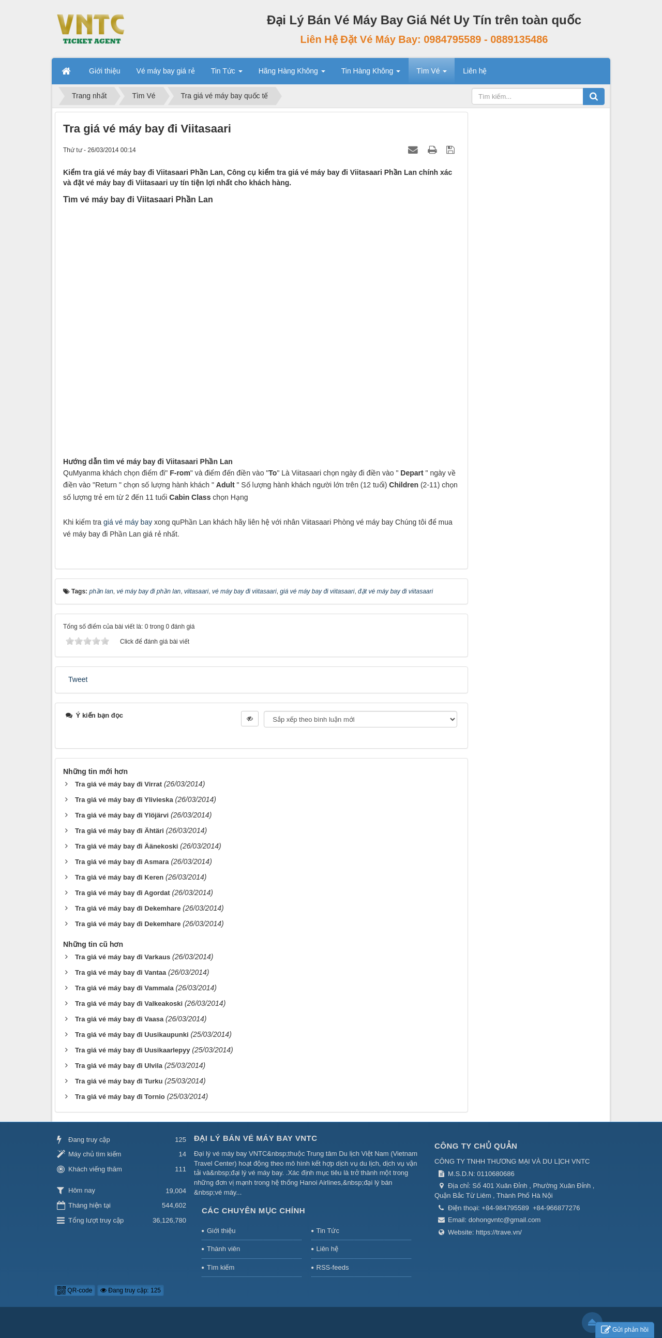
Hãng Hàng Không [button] (292, 74)
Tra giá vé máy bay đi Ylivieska (124, 800)
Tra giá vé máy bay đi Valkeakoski (129, 1003)
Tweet (77, 679)
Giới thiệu (221, 1231)
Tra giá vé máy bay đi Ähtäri (119, 831)
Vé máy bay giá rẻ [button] (166, 71)
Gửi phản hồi (625, 1330)
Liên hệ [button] (475, 71)
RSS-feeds (333, 1267)
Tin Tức (328, 1231)
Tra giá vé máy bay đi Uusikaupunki (132, 1034)
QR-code (74, 1290)
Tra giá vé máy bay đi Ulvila (118, 1065)
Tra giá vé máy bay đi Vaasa (119, 1019)
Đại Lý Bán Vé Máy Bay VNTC (256, 1138)
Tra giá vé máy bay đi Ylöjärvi (122, 815)
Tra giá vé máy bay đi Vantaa (120, 972)
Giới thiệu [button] (105, 71)
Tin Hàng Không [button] (371, 74)
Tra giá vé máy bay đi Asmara (122, 862)
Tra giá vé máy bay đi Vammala (124, 988)
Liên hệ (327, 1249)
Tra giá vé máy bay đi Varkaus (122, 957)
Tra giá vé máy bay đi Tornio (120, 1097)
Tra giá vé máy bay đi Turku (119, 1081)
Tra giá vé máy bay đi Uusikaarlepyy (132, 1050)
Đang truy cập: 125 (130, 1290)
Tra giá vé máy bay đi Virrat (118, 784)
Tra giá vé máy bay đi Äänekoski (126, 846)
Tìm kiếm (220, 1267)
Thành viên (223, 1249)
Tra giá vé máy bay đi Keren (119, 877)
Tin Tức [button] (227, 74)
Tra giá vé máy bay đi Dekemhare (128, 908)
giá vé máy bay (127, 522)
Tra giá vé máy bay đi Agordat (122, 893)
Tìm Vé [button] (431, 74)
